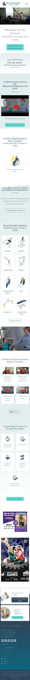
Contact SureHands (17, 617)
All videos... (15, 412)
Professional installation (7, 464)
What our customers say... (15, 125)
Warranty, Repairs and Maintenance (15, 485)
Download (19, 600)
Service (6, 653)
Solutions (7, 650)
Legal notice (4, 644)
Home (5, 656)
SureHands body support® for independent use (22, 379)
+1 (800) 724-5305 (8, 637)
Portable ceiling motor (22, 397)
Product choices (15, 321)
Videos (5, 658)
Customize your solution (15, 210)
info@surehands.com (9, 634)
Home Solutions (22, 445)
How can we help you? (15, 499)
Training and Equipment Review (22, 465)
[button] (2, 164)
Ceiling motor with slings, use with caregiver (7, 379)
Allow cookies (15, 677)
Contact (5, 663)
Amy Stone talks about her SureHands (15, 119)
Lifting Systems (9, 648)
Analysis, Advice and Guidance (7, 446)
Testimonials (6, 661)
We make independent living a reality (15, 170)
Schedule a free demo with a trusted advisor (15, 47)
